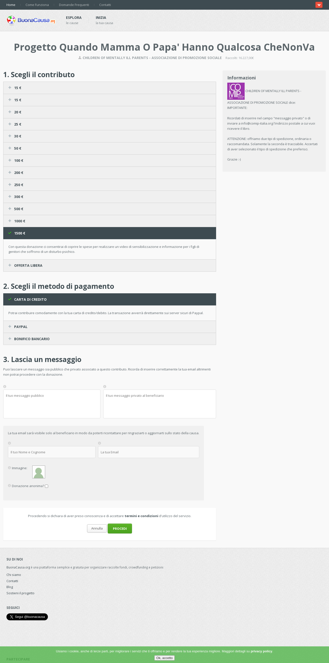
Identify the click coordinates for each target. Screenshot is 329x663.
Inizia (101, 17)
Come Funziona (37, 4)
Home (10, 4)
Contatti (105, 4)
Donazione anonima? (28, 485)
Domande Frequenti (74, 4)
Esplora (74, 17)
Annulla (97, 528)
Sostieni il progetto (20, 593)
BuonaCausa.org (18, 567)
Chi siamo (13, 574)
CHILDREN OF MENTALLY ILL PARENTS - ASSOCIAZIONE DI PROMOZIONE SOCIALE (150, 57)
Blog (9, 587)
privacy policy (261, 651)
